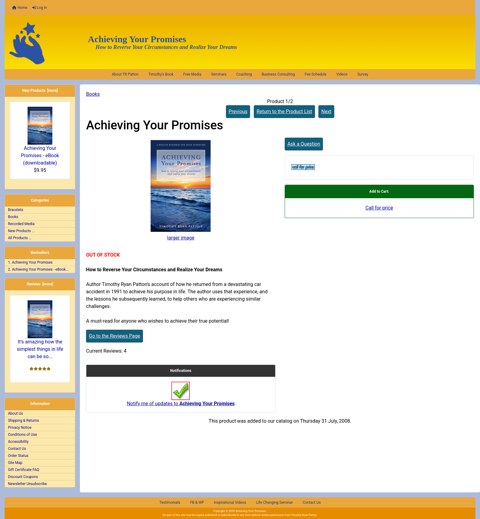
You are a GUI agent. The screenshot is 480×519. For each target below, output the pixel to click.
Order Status (18, 456)
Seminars (219, 74)
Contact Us (17, 449)
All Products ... (20, 238)
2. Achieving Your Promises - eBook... (38, 269)
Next (326, 111)
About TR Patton (125, 74)
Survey (362, 74)
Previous (238, 111)
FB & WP (197, 502)
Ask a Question (303, 144)
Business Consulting (278, 74)
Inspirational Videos (230, 502)
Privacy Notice (20, 427)
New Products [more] (40, 90)
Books (93, 94)
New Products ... (21, 231)
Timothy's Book (161, 74)
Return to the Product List (284, 111)
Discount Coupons (23, 477)
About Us (15, 413)
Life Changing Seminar (274, 502)
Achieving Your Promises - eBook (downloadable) (40, 136)
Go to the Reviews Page (114, 336)
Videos (341, 74)
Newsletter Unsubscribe (27, 484)
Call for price (379, 208)
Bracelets (15, 210)
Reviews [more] (40, 284)
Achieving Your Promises (250, 511)
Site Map (15, 463)
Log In (39, 8)
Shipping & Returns (23, 420)
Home (19, 8)
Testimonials (169, 502)
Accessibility (18, 441)
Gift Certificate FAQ (23, 470)
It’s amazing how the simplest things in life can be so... (40, 329)
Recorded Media (21, 224)
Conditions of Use (22, 434)
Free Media (192, 74)
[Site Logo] (44, 43)
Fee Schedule (315, 74)
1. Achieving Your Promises (30, 262)
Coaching (244, 74)
